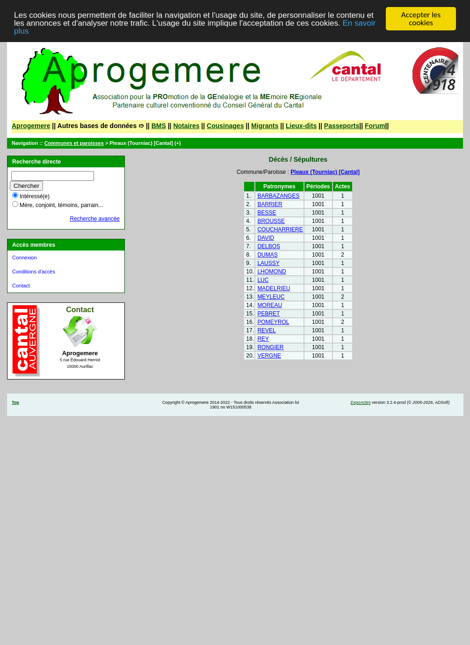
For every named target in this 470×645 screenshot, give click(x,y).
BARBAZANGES (278, 196)
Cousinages (225, 125)
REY (263, 339)
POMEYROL (273, 322)
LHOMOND (271, 271)
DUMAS (267, 254)
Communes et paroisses (74, 143)
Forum (375, 125)
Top (15, 402)
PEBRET (268, 313)
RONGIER (270, 347)
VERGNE (269, 355)
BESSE (266, 212)
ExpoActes (360, 402)
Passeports (341, 125)
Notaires (186, 125)
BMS (159, 125)
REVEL (266, 330)
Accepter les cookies (421, 19)
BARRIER (269, 204)
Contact (21, 285)
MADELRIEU (273, 288)
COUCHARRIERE (280, 229)
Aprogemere (31, 125)
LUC (262, 280)
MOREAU (269, 305)
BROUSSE (271, 221)
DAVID (265, 238)
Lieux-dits (301, 125)
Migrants (264, 125)
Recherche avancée (95, 218)
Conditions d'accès (33, 271)
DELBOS (268, 246)
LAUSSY (268, 263)
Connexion (24, 257)
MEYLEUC (270, 297)
